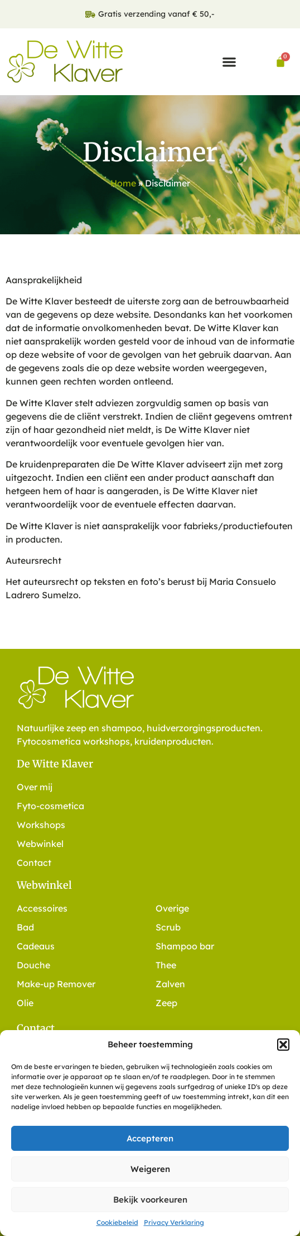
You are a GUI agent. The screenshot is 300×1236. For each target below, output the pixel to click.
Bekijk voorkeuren (150, 1199)
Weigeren (150, 1169)
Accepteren (150, 1138)
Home (123, 183)
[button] (283, 1044)
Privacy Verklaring (174, 1222)
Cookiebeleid (117, 1222)
